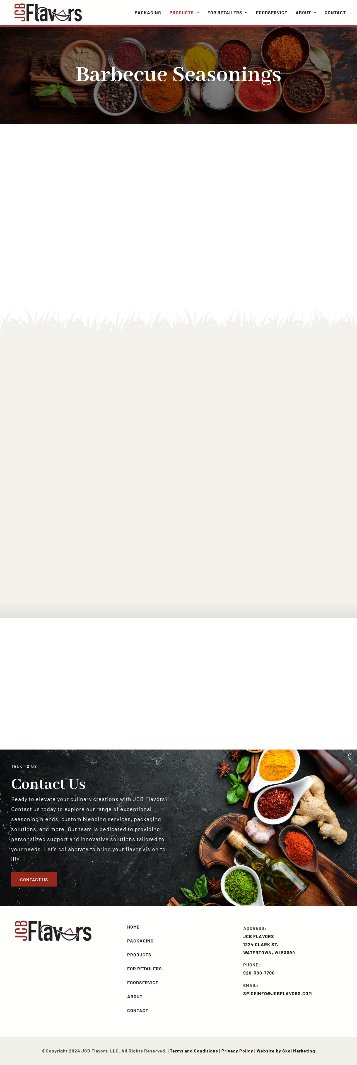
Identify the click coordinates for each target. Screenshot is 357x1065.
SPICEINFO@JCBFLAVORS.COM (277, 993)
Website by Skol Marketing (286, 1050)
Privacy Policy (237, 1050)
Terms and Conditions (194, 1050)
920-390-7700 (259, 972)
